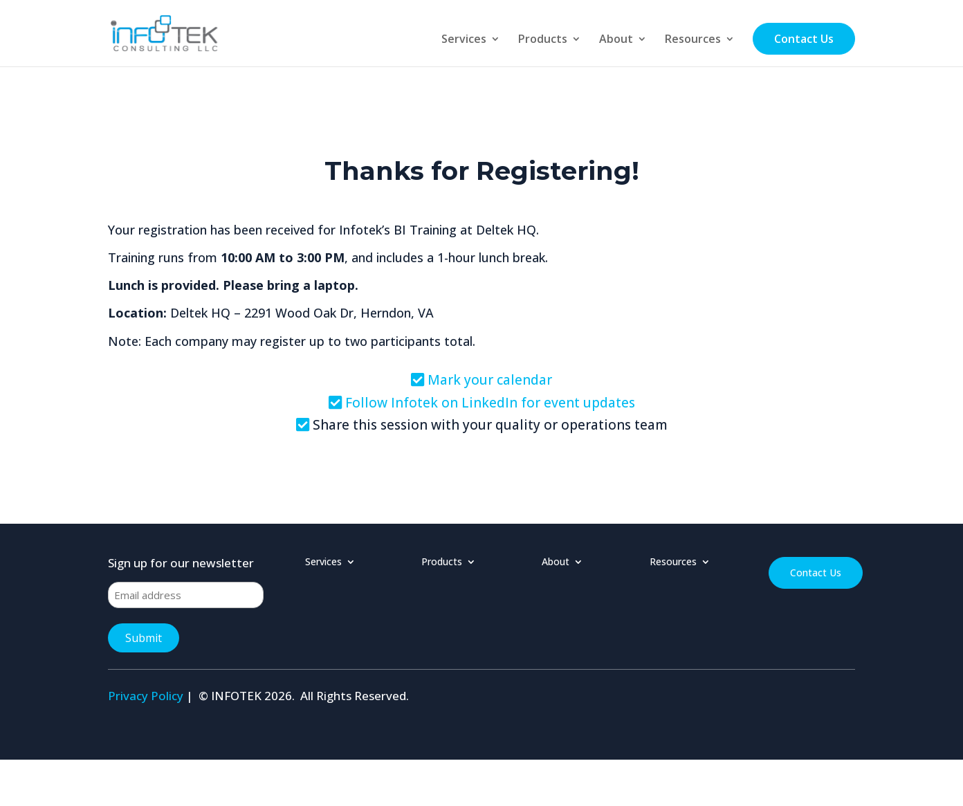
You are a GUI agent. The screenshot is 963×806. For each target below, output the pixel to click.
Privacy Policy (145, 696)
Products (542, 40)
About (616, 40)
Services (463, 40)
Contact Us (804, 38)
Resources (693, 40)
